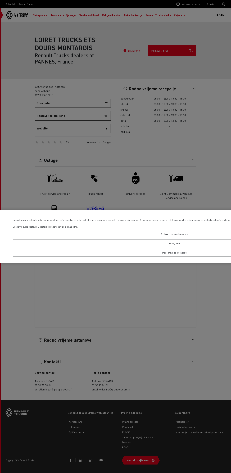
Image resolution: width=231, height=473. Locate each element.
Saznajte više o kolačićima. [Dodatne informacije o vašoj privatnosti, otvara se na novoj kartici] (64, 226)
